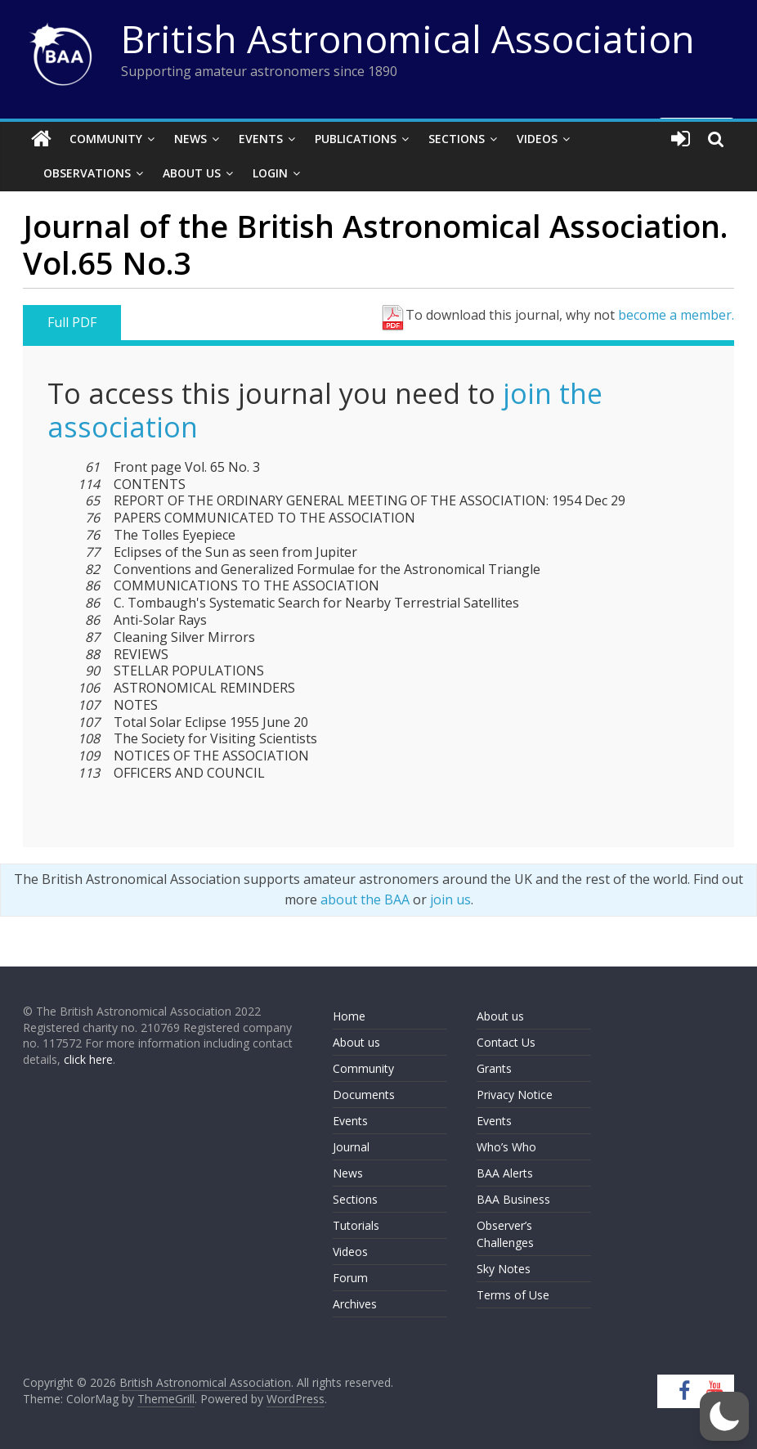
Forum (350, 1277)
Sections (456, 138)
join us (450, 899)
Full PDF (71, 322)
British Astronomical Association (408, 38)
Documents (364, 1094)
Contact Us (506, 1042)
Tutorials (356, 1225)
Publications (355, 138)
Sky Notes (504, 1268)
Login (270, 173)
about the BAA (365, 899)
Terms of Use (513, 1295)
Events (261, 138)
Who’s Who (506, 1147)
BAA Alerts (505, 1173)
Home (349, 1016)
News (190, 138)
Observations (87, 173)
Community (105, 138)
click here (88, 1059)
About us (356, 1042)
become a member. (676, 315)
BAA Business (513, 1199)
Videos (537, 138)
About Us (192, 173)
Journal (351, 1147)
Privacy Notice (515, 1094)
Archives (355, 1304)
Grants (494, 1068)
